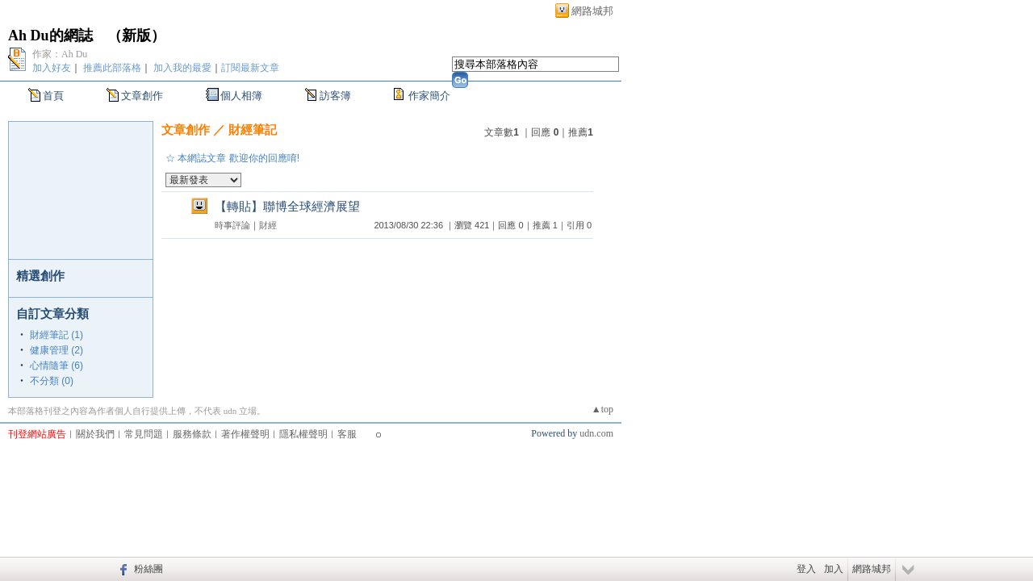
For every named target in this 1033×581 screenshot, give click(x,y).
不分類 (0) (51, 381)
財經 (268, 225)
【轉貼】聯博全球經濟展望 (287, 206)
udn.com (596, 433)
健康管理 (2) (56, 350)
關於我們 (95, 434)
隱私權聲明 (303, 434)
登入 (806, 569)
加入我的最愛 (182, 67)
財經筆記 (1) (56, 335)
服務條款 (192, 434)
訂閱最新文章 (250, 67)
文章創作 (142, 96)
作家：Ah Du (59, 54)
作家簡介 (429, 96)
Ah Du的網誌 (50, 35)
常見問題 (143, 434)
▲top (602, 409)
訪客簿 (335, 96)
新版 (136, 35)
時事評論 (232, 225)
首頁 (53, 96)
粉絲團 (148, 569)
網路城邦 (592, 11)
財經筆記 (252, 129)
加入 (833, 569)
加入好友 (51, 67)
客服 (347, 434)
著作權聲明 (245, 434)
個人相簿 (241, 96)
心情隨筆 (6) (56, 365)
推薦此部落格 (112, 67)
